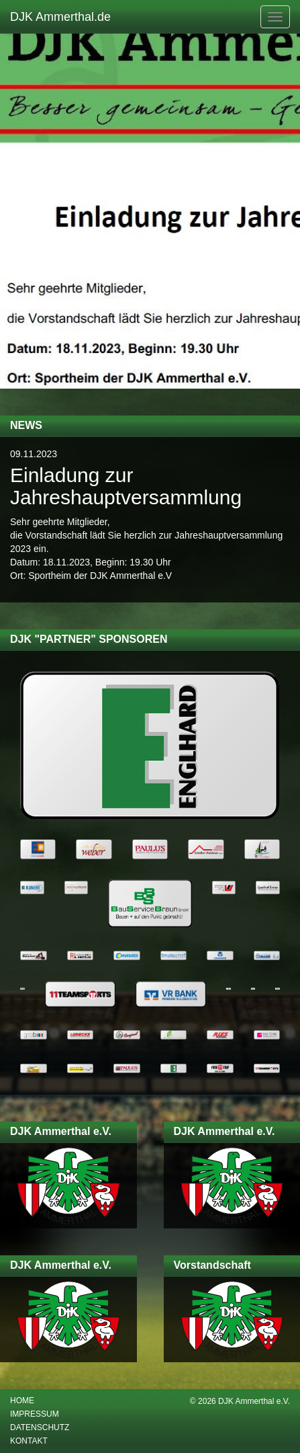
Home (22, 1400)
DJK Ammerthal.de (60, 17)
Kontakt (29, 1441)
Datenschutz (39, 1427)
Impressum (34, 1414)
